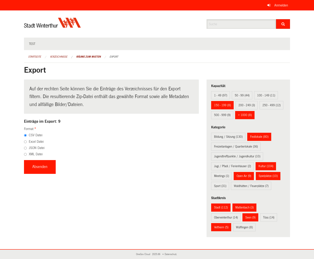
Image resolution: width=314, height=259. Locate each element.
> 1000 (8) (245, 115)
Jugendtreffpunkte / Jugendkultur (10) (237, 156)
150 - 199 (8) (222, 105)
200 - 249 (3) (246, 105)
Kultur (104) (266, 166)
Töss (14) (268, 217)
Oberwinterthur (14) (226, 217)
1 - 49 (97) (220, 95)
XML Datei (36, 154)
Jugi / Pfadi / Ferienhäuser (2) (232, 166)
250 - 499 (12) (271, 105)
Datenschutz (171, 254)
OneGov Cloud (143, 254)
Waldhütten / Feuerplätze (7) (251, 186)
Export (114, 56)
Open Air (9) (244, 176)
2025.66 (156, 254)
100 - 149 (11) (266, 95)
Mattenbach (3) (244, 207)
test (32, 43)
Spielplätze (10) (268, 176)
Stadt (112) (221, 207)
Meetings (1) (221, 176)
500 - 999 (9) (222, 115)
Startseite (34, 56)
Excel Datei (36, 141)
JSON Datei (36, 148)
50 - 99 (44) (242, 95)
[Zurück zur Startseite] (52, 26)
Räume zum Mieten (88, 56)
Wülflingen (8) (244, 227)
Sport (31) (220, 186)
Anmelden (281, 5)
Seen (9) (250, 217)
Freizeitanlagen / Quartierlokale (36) (236, 146)
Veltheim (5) (221, 227)
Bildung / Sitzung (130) (228, 136)
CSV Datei (35, 135)
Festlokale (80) (259, 136)
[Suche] (283, 24)
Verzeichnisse (58, 56)
